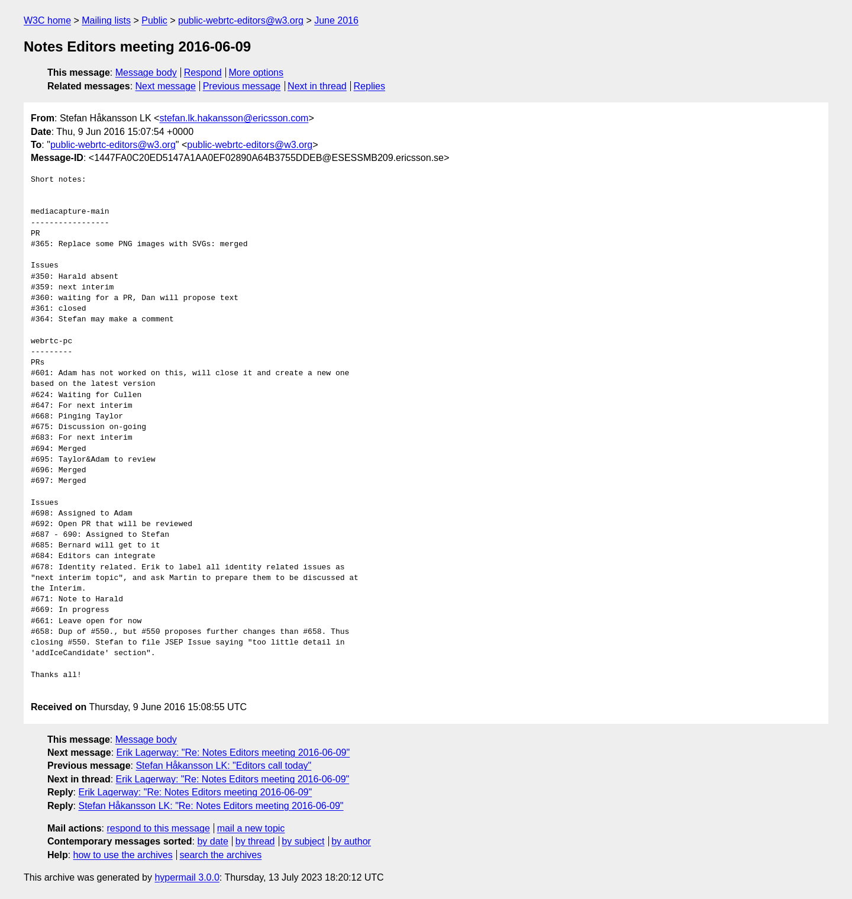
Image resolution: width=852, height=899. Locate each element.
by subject (303, 841)
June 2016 (336, 20)
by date (212, 841)
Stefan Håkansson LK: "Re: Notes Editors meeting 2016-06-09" (210, 806)
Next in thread (317, 86)
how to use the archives (123, 855)
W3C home (47, 20)
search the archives (221, 855)
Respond (203, 72)
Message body (146, 72)
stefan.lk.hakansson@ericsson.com (233, 118)
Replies (369, 86)
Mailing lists (106, 20)
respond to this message (157, 828)
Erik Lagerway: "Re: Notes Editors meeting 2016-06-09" (233, 752)
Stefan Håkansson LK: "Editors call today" (223, 766)
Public (154, 20)
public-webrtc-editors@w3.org (241, 20)
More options (256, 72)
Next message (165, 86)
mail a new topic (251, 828)
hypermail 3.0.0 (186, 877)
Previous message (242, 86)
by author (351, 841)
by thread (255, 841)
